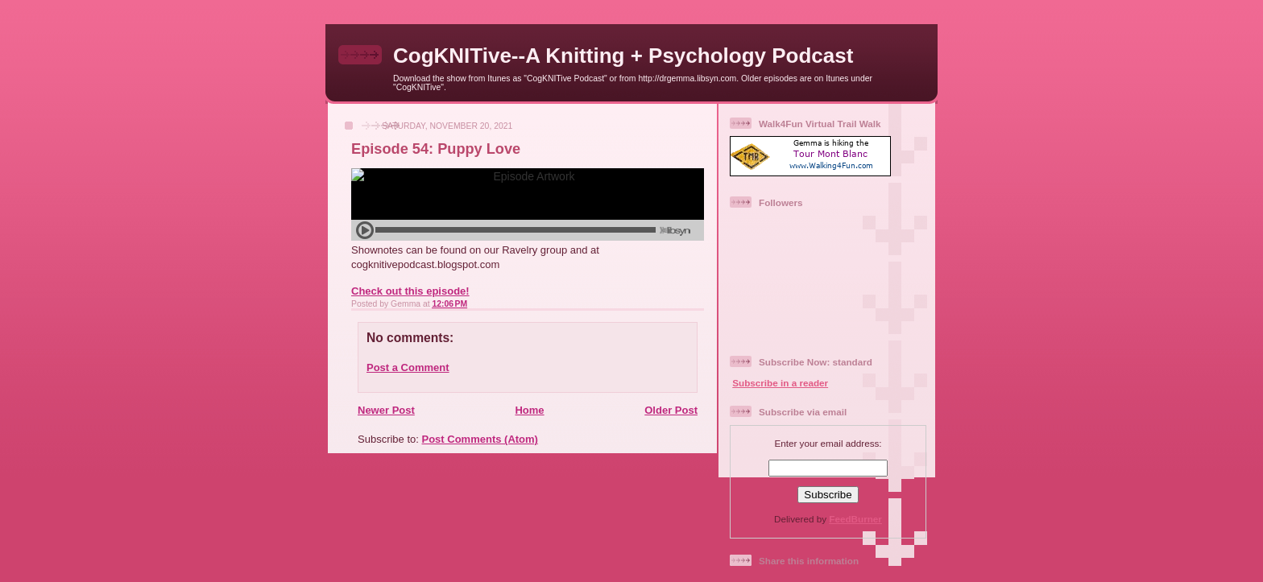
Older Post (671, 410)
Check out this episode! (410, 291)
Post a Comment (407, 367)
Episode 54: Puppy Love (435, 149)
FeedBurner (855, 519)
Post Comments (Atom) (480, 439)
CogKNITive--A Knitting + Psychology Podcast (623, 55)
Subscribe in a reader (780, 383)
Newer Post (386, 410)
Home (529, 410)
